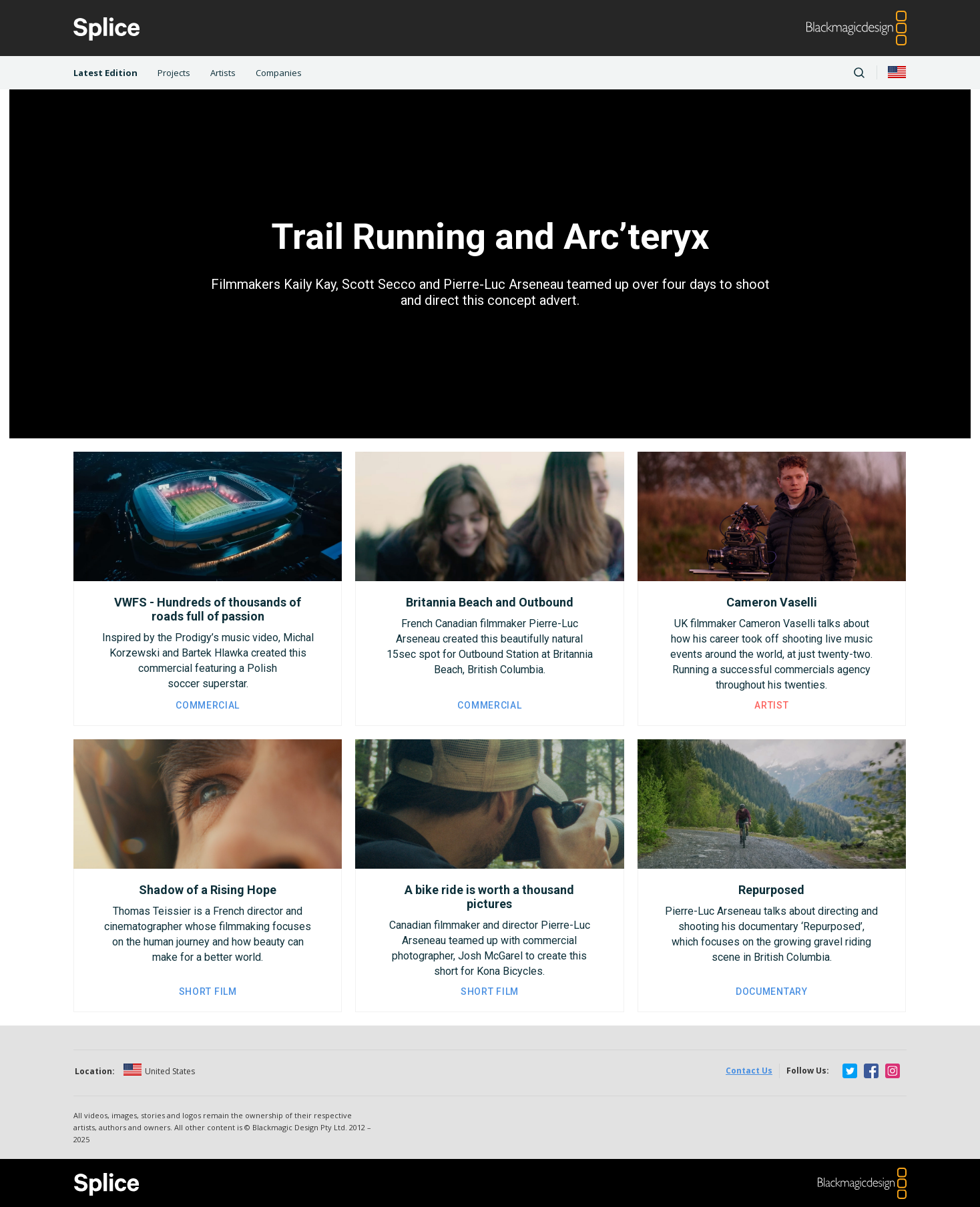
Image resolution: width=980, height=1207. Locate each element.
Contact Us (749, 1070)
